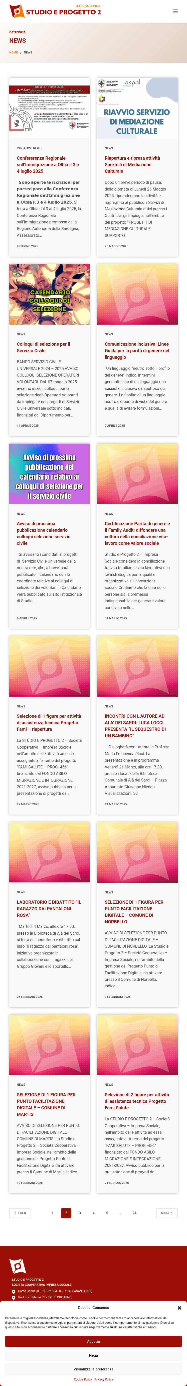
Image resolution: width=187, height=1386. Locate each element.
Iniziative (24, 148)
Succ (167, 1226)
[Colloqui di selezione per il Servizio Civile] (49, 294)
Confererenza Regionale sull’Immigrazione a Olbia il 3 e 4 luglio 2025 (49, 164)
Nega (93, 1355)
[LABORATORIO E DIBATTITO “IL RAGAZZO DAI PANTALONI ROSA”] (49, 865)
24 (134, 1226)
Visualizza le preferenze (94, 1369)
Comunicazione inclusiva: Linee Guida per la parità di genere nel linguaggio (134, 350)
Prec (20, 1226)
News (37, 148)
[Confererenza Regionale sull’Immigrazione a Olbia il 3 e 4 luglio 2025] (49, 108)
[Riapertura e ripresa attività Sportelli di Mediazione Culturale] (137, 108)
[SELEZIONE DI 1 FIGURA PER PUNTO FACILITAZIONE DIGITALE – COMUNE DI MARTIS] (49, 1058)
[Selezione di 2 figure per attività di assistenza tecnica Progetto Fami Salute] (137, 1058)
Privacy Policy (104, 1379)
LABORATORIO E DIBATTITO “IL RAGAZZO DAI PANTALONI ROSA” (49, 921)
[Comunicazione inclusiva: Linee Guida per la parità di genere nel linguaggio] (137, 294)
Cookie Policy (83, 1379)
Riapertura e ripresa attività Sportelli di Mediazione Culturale (135, 164)
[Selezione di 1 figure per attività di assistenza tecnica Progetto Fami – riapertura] (49, 673)
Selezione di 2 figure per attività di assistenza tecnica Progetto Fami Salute (136, 1114)
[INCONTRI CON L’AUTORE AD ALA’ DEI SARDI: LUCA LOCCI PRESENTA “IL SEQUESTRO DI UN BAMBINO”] (137, 673)
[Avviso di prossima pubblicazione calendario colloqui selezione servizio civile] (49, 474)
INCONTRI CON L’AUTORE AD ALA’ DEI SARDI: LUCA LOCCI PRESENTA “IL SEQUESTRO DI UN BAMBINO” (134, 735)
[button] (179, 1307)
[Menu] (175, 11)
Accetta (93, 1341)
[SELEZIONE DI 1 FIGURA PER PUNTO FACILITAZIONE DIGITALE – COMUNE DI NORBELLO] (137, 865)
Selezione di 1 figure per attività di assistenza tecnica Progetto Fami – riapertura (49, 729)
